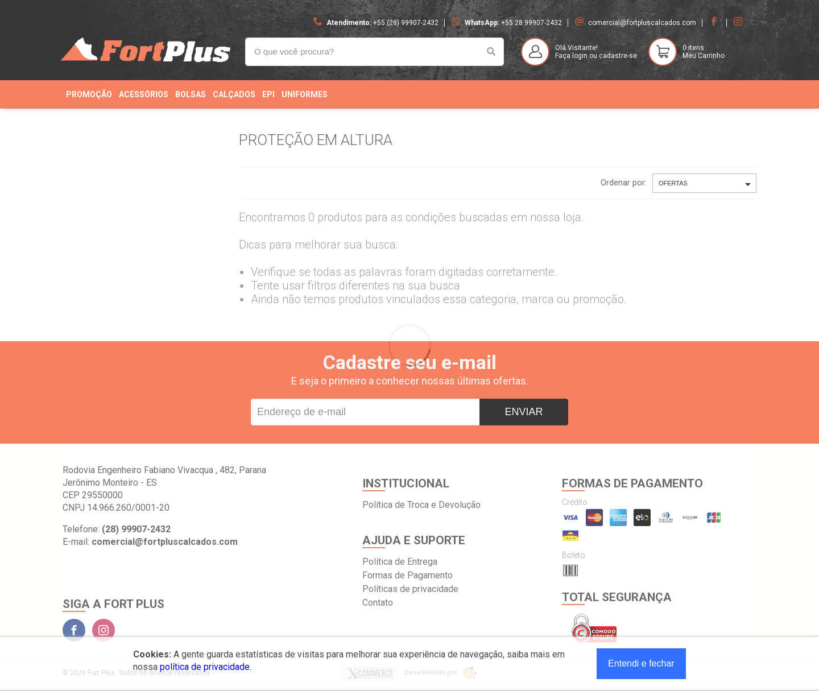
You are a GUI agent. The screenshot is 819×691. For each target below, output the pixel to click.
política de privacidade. (205, 666)
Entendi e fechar (641, 663)
